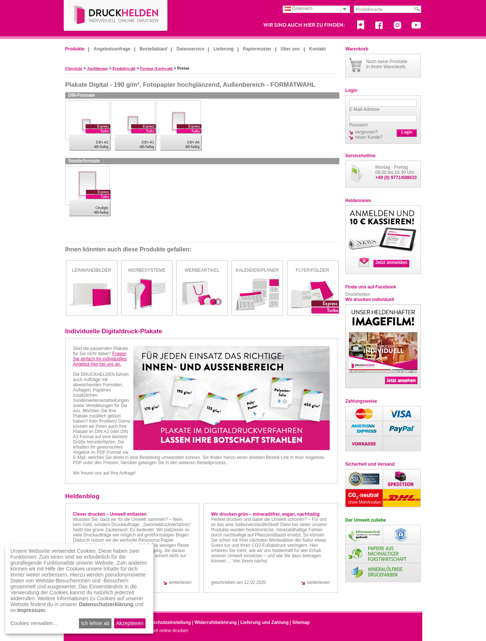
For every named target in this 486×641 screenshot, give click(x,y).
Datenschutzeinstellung (166, 622)
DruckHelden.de (116, 16)
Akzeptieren (129, 623)
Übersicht (73, 68)
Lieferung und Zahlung (264, 622)
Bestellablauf (153, 49)
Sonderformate (84, 160)
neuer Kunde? (369, 137)
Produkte (74, 49)
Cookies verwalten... (33, 623)
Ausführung (97, 68)
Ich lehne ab (95, 623)
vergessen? (366, 132)
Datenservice (190, 49)
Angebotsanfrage (112, 49)
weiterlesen (180, 582)
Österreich (299, 8)
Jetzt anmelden (391, 262)
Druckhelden (357, 294)
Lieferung (223, 49)
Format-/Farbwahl (156, 68)
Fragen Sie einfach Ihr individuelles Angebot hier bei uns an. (100, 359)
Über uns (290, 49)
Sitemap (301, 622)
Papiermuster (257, 49)
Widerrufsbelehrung (215, 622)
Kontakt (317, 49)
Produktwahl (124, 68)
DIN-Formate (81, 95)
